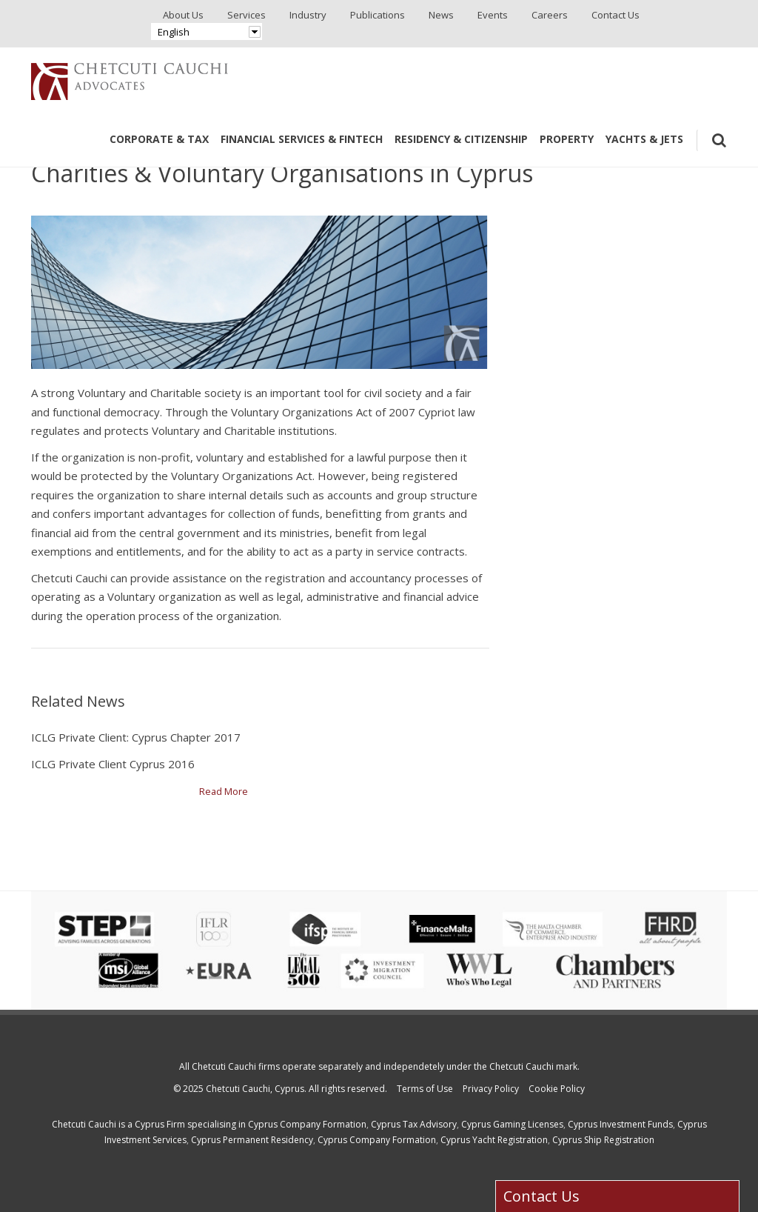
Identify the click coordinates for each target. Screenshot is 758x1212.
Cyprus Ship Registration (603, 1139)
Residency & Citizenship (461, 139)
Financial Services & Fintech (302, 139)
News (441, 14)
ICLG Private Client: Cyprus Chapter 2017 (136, 737)
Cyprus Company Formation (307, 1124)
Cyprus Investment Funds (620, 1124)
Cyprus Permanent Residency (252, 1139)
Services (246, 14)
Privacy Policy (491, 1088)
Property (567, 139)
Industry (307, 14)
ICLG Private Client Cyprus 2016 (113, 763)
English (174, 32)
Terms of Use (425, 1088)
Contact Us (615, 14)
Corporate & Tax (159, 139)
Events (492, 14)
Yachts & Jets (644, 139)
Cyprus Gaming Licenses (512, 1124)
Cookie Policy (557, 1088)
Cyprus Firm (160, 1124)
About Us (183, 14)
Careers (549, 14)
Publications (377, 14)
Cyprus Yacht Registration (494, 1139)
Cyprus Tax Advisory (414, 1124)
